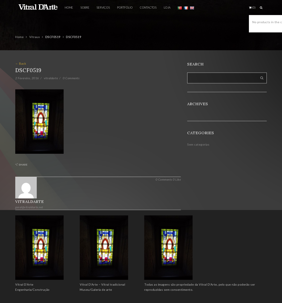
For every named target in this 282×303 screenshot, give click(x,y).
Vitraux (34, 37)
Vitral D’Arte (24, 284)
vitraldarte (51, 78)
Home (19, 37)
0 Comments (71, 78)
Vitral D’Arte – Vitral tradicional (102, 284)
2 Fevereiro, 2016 (27, 78)
